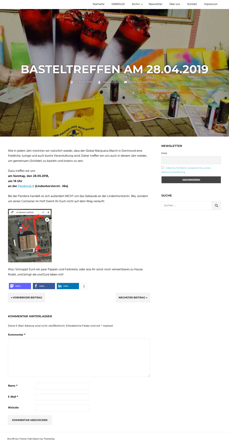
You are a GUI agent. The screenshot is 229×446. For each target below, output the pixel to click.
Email (164, 153)
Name (13, 386)
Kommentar (16, 335)
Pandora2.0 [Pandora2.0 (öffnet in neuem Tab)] (26, 186)
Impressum (210, 4)
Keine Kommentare (142, 82)
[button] (20, 286)
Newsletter (155, 4)
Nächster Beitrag (132, 297)
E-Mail (13, 397)
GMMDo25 (118, 4)
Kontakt (192, 4)
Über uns (174, 4)
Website (13, 408)
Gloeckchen (110, 82)
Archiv (137, 4)
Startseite (98, 4)
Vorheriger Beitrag (27, 297)
